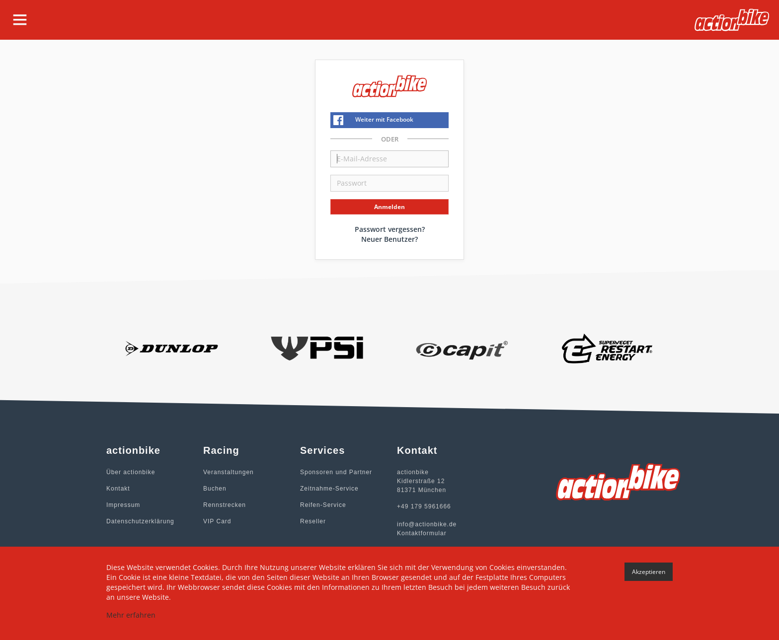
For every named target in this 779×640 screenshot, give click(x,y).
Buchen (215, 488)
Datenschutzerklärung (140, 521)
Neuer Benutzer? (389, 239)
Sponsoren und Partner (336, 472)
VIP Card (217, 521)
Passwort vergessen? (390, 229)
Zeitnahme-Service (329, 488)
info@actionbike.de (427, 524)
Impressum (123, 504)
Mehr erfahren (131, 615)
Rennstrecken (224, 504)
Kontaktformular (422, 533)
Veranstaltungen (228, 472)
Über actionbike (130, 472)
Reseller (313, 521)
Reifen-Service (323, 504)
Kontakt (118, 488)
